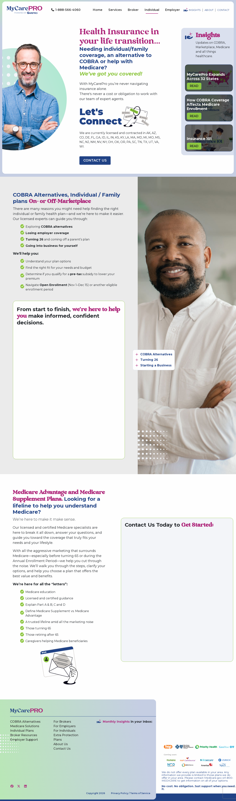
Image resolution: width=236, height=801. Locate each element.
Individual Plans (22, 730)
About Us (60, 744)
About (209, 10)
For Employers (64, 726)
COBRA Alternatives (25, 721)
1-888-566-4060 (66, 10)
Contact (223, 10)
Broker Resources (23, 735)
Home (97, 10)
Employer (172, 10)
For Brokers (62, 721)
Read (194, 86)
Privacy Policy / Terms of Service (130, 793)
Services (115, 10)
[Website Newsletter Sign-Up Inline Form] (125, 748)
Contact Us (95, 160)
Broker (133, 10)
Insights (195, 10)
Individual (152, 10)
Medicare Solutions (24, 726)
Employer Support (24, 739)
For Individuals (64, 730)
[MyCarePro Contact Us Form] (68, 392)
